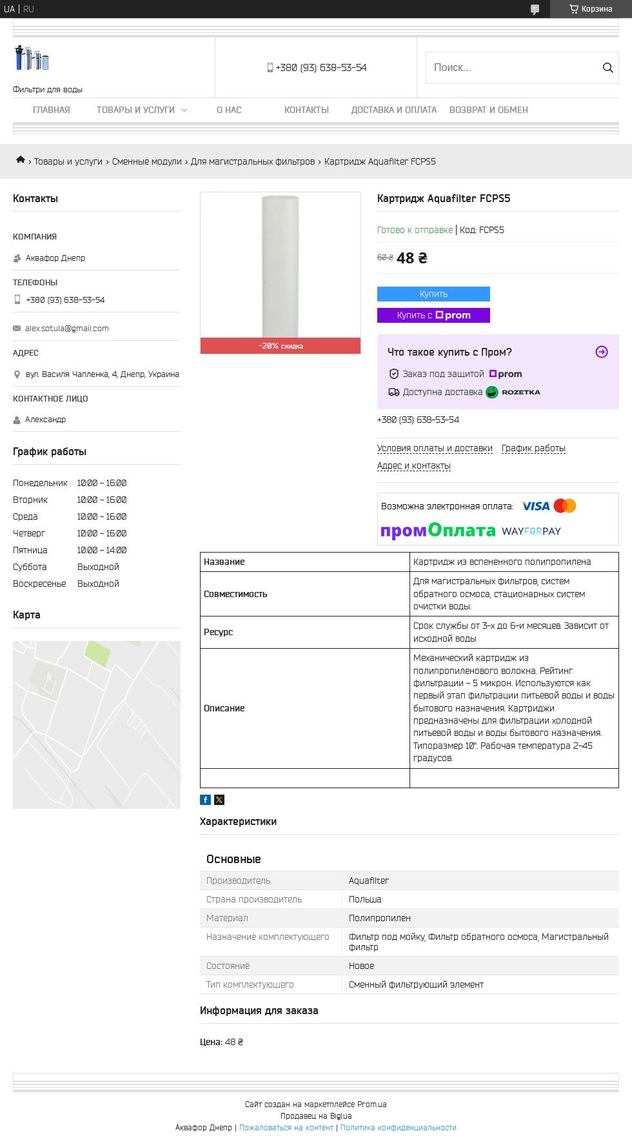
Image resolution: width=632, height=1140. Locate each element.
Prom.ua (372, 1104)
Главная (51, 110)
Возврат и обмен (488, 110)
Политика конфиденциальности (399, 1127)
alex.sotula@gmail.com (67, 328)
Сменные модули (147, 161)
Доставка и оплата (394, 110)
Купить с (434, 315)
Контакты (306, 110)
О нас (229, 110)
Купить (434, 294)
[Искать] (608, 68)
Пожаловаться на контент (286, 1127)
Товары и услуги (136, 110)
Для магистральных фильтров (253, 161)
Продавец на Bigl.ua (316, 1116)
